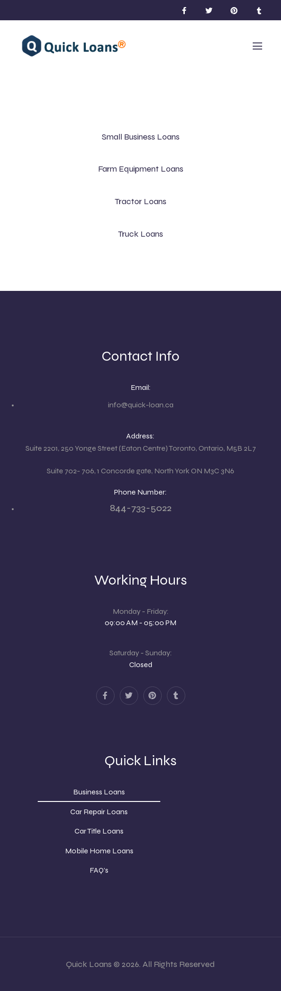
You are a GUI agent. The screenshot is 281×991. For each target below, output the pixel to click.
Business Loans (99, 791)
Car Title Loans (99, 830)
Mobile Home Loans (99, 850)
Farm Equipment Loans (140, 169)
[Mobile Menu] (257, 46)
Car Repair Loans (99, 811)
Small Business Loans (141, 137)
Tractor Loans (140, 201)
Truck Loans (140, 234)
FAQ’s (99, 870)
